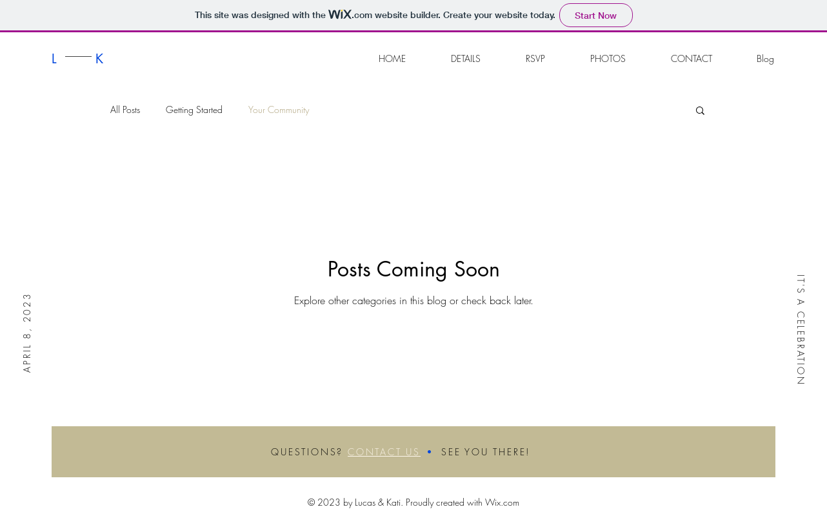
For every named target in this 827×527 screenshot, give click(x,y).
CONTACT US (384, 452)
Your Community (278, 109)
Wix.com (502, 502)
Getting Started (194, 109)
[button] (700, 111)
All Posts (125, 109)
